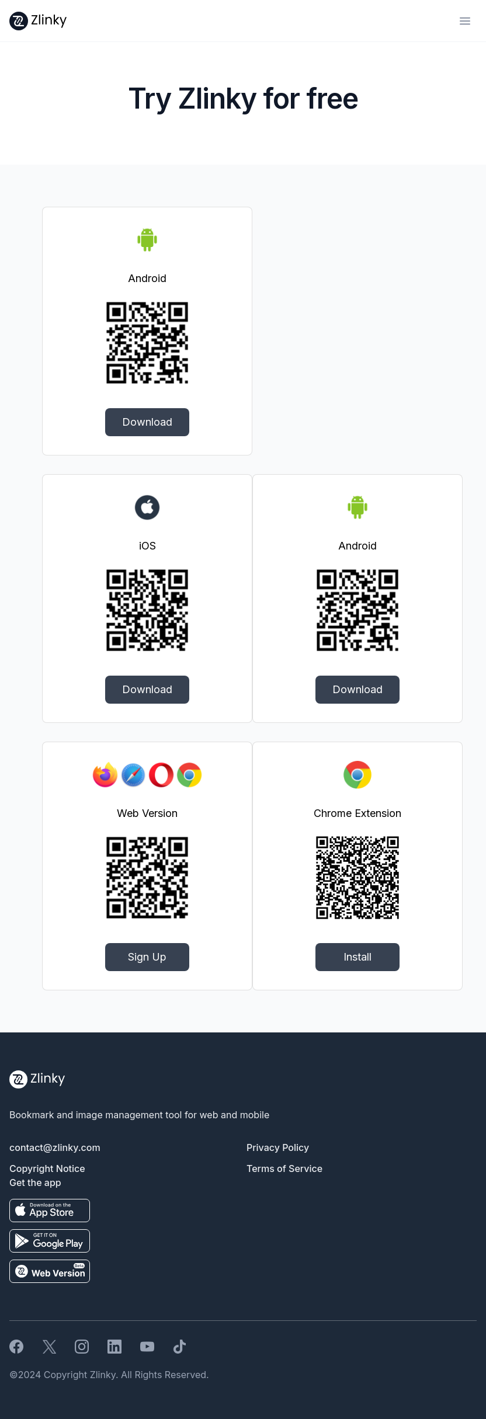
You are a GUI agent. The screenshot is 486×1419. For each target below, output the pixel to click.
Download (147, 422)
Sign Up (147, 957)
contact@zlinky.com (54, 1147)
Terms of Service (284, 1168)
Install (357, 957)
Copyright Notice (47, 1168)
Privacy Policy (278, 1147)
